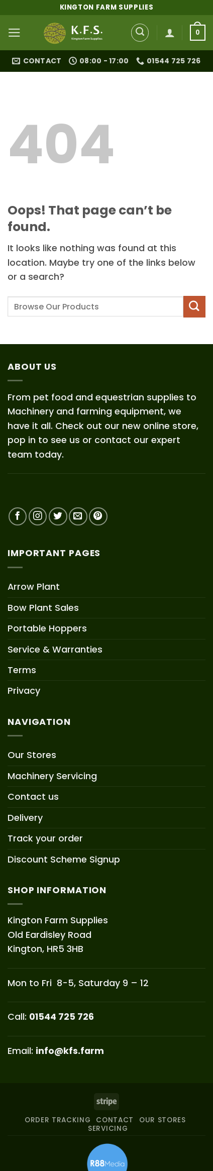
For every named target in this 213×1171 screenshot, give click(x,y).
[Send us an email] (78, 516)
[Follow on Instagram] (38, 516)
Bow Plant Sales (43, 607)
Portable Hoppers (47, 628)
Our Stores (32, 755)
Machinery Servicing (52, 776)
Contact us (33, 796)
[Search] (140, 33)
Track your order (45, 838)
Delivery (25, 817)
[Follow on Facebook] (18, 516)
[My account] (170, 33)
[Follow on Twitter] (58, 516)
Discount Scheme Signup (64, 859)
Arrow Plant (34, 586)
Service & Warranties (55, 649)
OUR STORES (162, 1120)
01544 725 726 (61, 1016)
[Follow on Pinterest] (98, 516)
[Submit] (194, 306)
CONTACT (115, 1120)
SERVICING (108, 1128)
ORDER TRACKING (58, 1120)
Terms (22, 670)
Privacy (24, 690)
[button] (14, 33)
